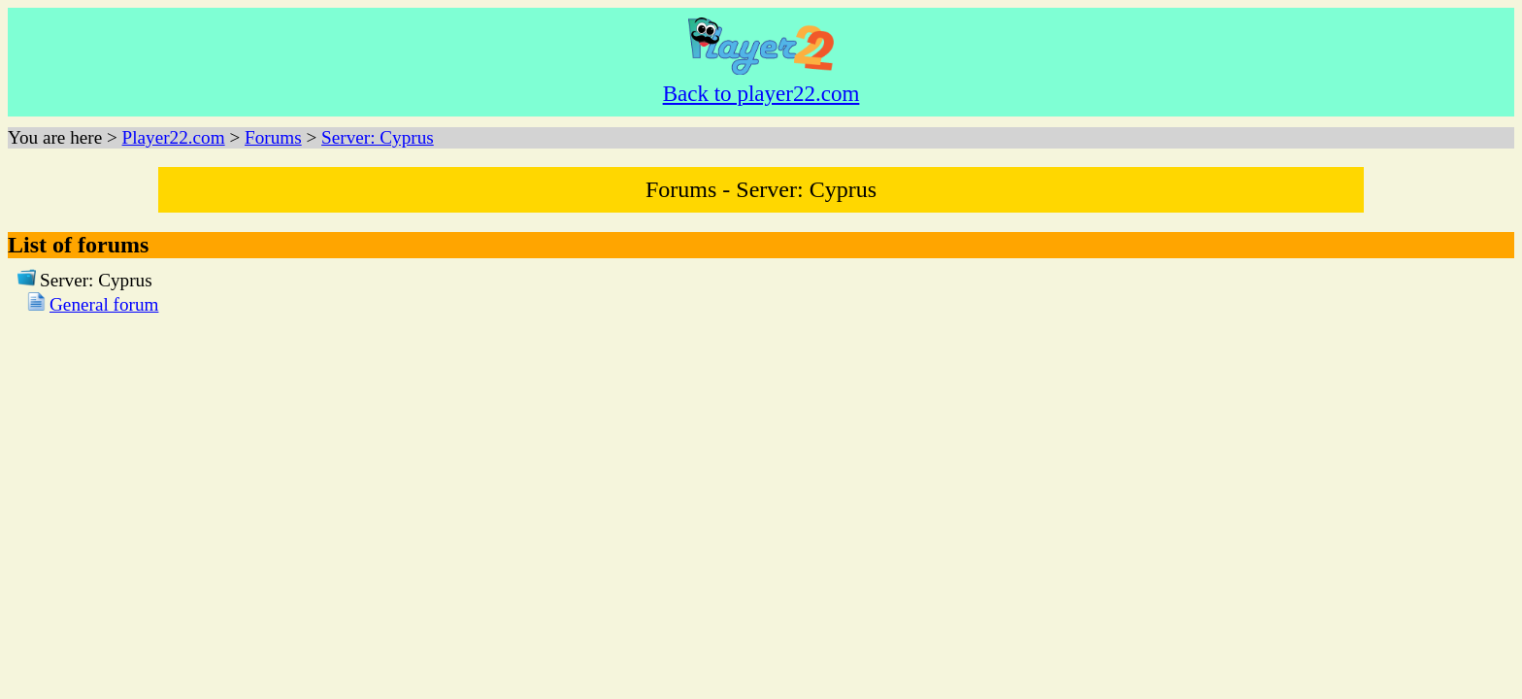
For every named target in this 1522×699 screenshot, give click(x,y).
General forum (104, 304)
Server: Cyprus (377, 137)
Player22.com (173, 137)
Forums (273, 137)
